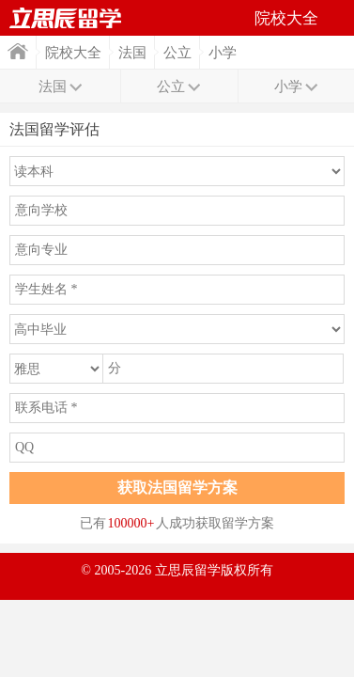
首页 (18, 51)
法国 (132, 52)
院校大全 (73, 52)
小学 (222, 52)
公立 (177, 52)
